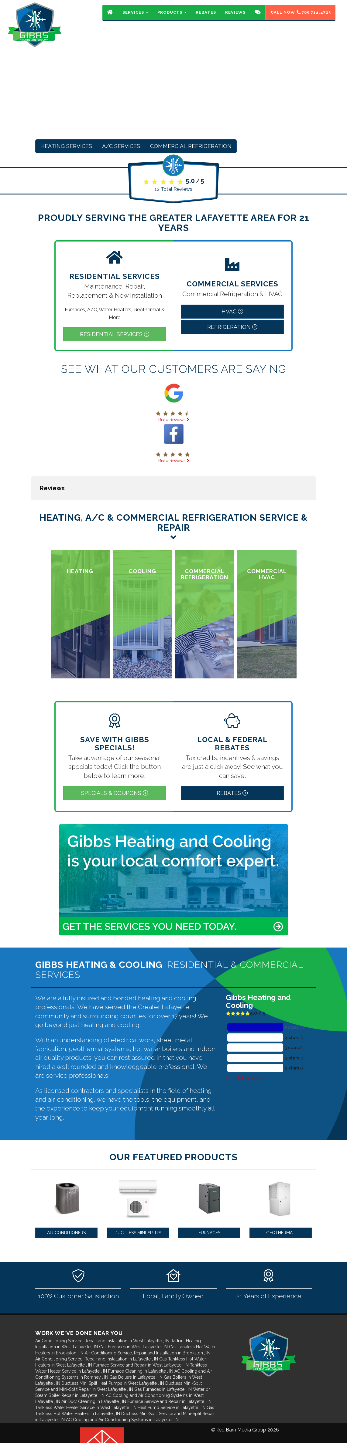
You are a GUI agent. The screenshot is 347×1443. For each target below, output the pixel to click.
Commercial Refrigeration (191, 146)
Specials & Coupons (114, 762)
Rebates (206, 16)
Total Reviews (173, 189)
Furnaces (209, 1202)
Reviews (235, 16)
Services (135, 16)
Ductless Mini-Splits (138, 1202)
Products (172, 16)
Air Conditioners (66, 1202)
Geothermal (280, 1202)
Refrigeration (232, 327)
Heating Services (66, 146)
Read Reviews (173, 419)
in (102, 1310)
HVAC (232, 311)
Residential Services (114, 334)
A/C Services (121, 146)
